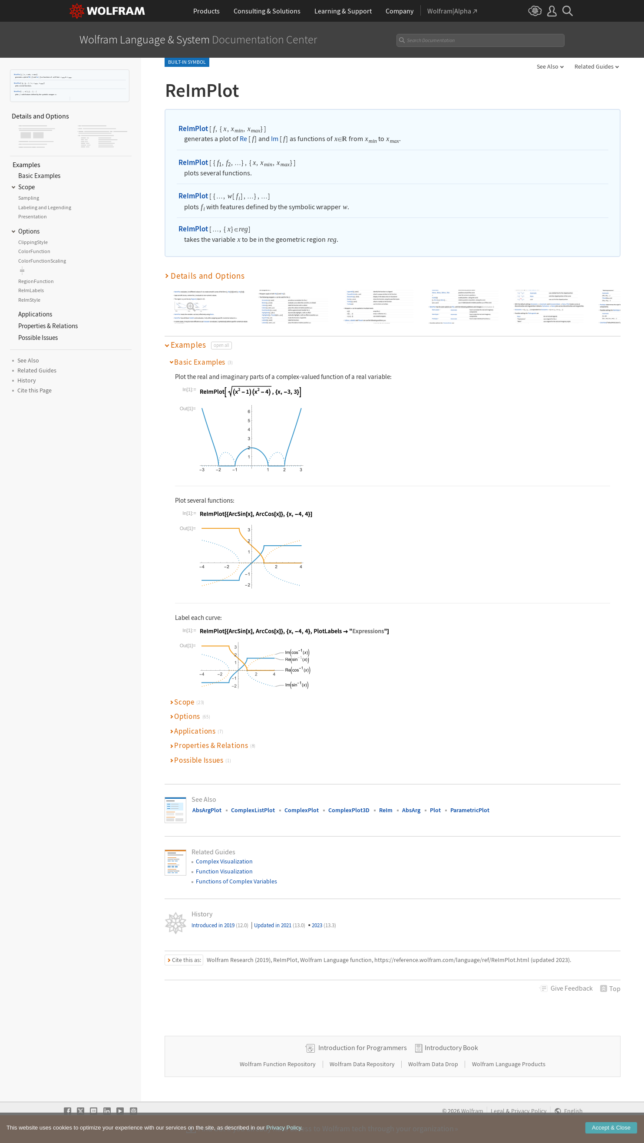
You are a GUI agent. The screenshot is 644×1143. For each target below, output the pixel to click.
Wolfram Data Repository (363, 1064)
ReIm (386, 810)
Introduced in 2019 (220, 925)
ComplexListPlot (253, 810)
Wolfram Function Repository (278, 1064)
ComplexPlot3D (349, 810)
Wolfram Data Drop (433, 1064)
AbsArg (411, 810)
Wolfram (472, 1111)
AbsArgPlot (206, 810)
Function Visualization (224, 871)
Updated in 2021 (279, 925)
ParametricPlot (469, 810)
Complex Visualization (224, 861)
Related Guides (594, 66)
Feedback (572, 988)
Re (29, 77)
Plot (435, 810)
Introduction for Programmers (362, 1047)
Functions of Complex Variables (236, 881)
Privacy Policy (529, 1111)
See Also (547, 66)
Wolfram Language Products (508, 1064)
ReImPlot (17, 74)
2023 (324, 925)
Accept (611, 1127)
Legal (498, 1111)
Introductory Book (451, 1047)
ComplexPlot (301, 810)
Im (37, 77)
